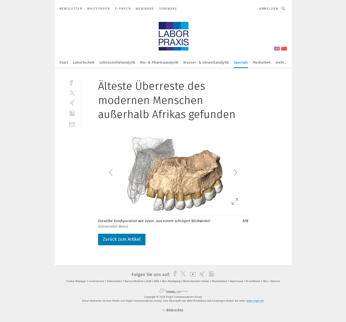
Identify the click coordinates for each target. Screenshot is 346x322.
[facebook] (72, 82)
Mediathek (262, 62)
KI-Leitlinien (253, 281)
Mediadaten (220, 281)
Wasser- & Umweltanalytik (206, 62)
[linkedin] (72, 113)
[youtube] (192, 274)
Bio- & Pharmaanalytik (159, 62)
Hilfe (157, 281)
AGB (149, 281)
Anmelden (268, 9)
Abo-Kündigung (171, 281)
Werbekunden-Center (196, 281)
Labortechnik (84, 62)
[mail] (72, 124)
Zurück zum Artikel (122, 239)
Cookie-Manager (76, 281)
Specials (241, 62)
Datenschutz (115, 281)
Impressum (237, 281)
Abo (266, 281)
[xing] (72, 103)
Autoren (275, 281)
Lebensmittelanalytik (117, 62)
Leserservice (97, 281)
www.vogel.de (255, 300)
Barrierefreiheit (134, 281)
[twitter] (72, 93)
